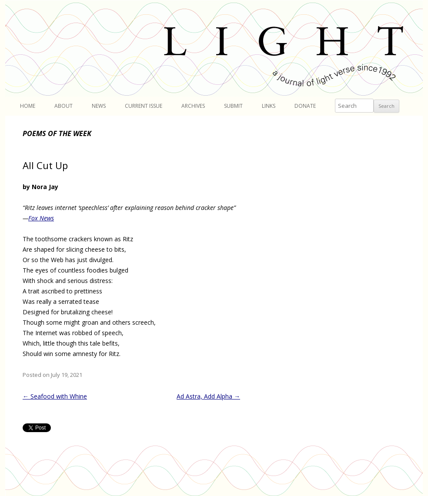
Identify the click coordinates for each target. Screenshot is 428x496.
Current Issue (143, 106)
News (99, 106)
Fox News (41, 218)
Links (268, 106)
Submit (233, 106)
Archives (193, 106)
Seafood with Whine (55, 396)
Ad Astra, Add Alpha (208, 396)
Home (27, 106)
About (63, 106)
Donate (305, 106)
